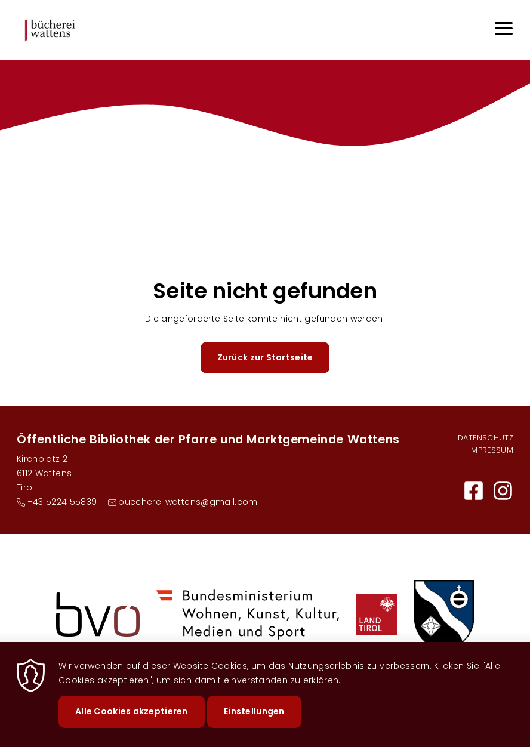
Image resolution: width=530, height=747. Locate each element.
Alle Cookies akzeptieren (131, 721)
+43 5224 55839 (62, 502)
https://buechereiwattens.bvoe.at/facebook (473, 490)
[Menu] (504, 30)
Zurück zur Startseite (265, 357)
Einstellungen (254, 721)
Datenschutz (485, 438)
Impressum (491, 450)
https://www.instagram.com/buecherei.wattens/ (502, 490)
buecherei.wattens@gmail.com (187, 502)
